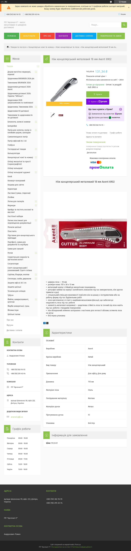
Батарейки (12, 126)
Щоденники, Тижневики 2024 (20, 107)
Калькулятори (14, 153)
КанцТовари (29, 36)
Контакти (63, 36)
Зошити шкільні (14, 287)
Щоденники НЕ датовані (18, 111)
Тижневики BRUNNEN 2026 (19, 83)
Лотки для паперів (16, 201)
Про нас (47, 36)
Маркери (11, 205)
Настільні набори (15, 216)
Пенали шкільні (14, 227)
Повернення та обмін (111, 36)
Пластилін (12, 231)
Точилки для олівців (16, 291)
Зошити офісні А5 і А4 (17, 283)
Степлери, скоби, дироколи (19, 279)
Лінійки (11, 197)
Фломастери (13, 310)
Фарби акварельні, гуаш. (18, 306)
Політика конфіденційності (82, 547)
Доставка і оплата (84, 36)
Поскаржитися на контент (61, 547)
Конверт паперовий (16, 181)
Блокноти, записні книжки (19, 122)
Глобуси (11, 145)
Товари (10, 66)
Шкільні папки (14, 314)
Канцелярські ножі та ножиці (41, 47)
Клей (10, 176)
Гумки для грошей (15, 249)
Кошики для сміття (16, 185)
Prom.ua (78, 545)
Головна (11, 36)
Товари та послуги (18, 47)
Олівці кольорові (15, 168)
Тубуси (10, 295)
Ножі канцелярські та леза (67, 47)
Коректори (12, 189)
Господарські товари (17, 149)
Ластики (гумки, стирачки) (19, 193)
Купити (99, 94)
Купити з (99, 101)
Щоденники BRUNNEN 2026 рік (21, 78)
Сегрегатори (13, 264)
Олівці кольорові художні (19, 172)
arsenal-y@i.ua (17, 417)
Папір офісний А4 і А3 (17, 141)
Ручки (10, 253)
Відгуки (10, 325)
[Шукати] (124, 25)
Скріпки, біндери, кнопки (18, 274)
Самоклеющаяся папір (18, 137)
